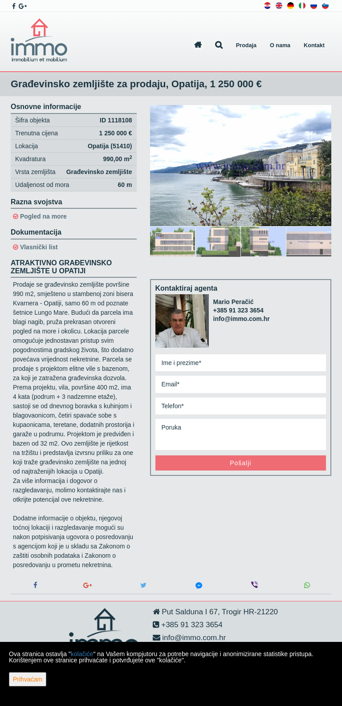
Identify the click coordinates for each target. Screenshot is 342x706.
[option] (172, 241)
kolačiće (82, 653)
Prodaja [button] (246, 45)
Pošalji (240, 463)
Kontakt (314, 45)
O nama (280, 45)
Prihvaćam (27, 679)
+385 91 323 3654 (238, 310)
